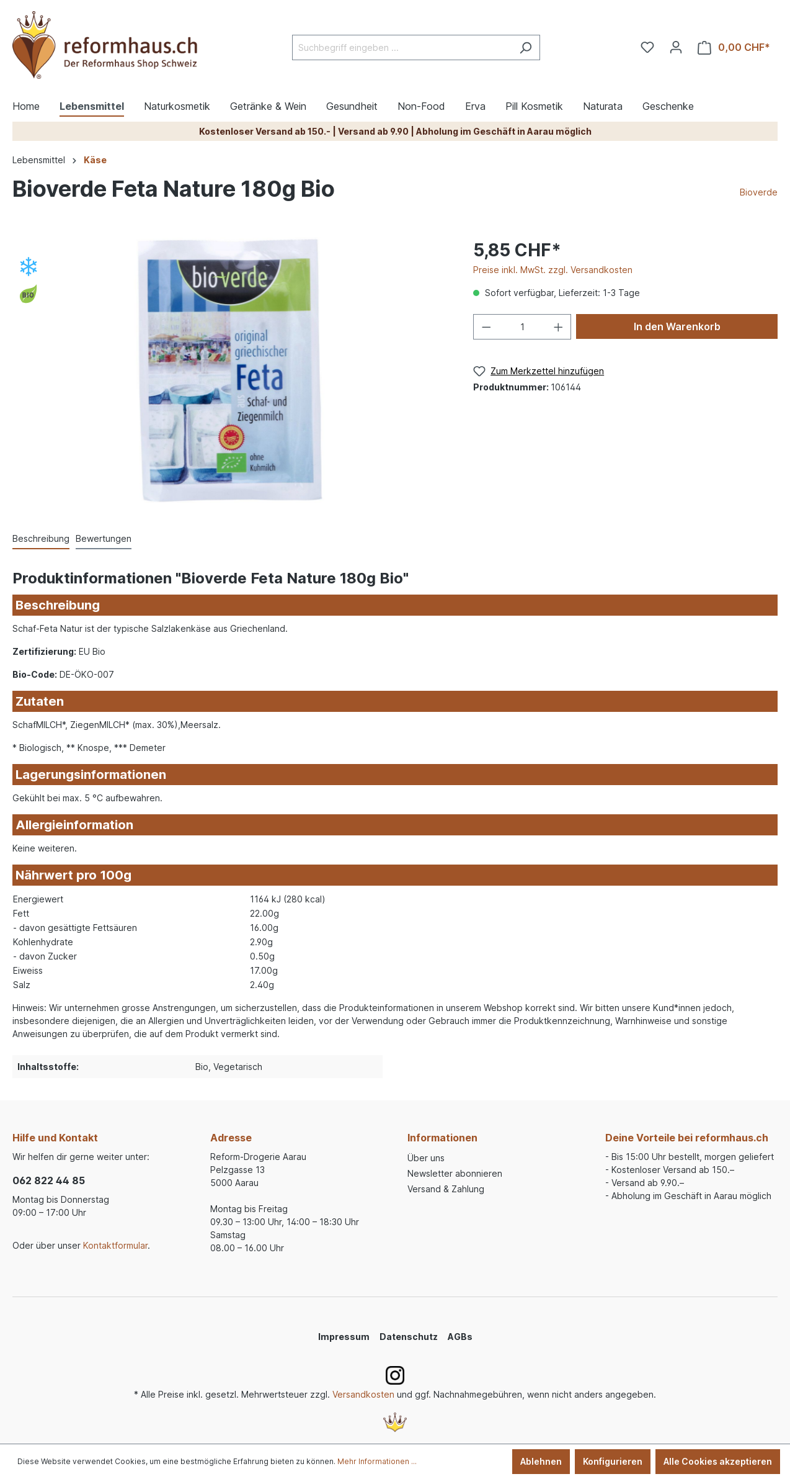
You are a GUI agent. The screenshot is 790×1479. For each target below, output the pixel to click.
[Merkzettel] (647, 47)
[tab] (40, 539)
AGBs (460, 1336)
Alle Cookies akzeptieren (718, 1461)
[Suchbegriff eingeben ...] (402, 47)
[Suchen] (525, 47)
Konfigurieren (612, 1461)
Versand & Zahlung (445, 1189)
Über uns (426, 1158)
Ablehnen (541, 1461)
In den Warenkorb (677, 326)
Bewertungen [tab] (103, 538)
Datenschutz (408, 1336)
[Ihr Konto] (676, 47)
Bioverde (759, 192)
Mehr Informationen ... (377, 1461)
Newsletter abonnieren (454, 1173)
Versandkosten (363, 1394)
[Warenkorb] (734, 47)
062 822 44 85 (48, 1180)
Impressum (344, 1336)
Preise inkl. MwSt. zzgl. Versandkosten (552, 269)
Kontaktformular (115, 1245)
